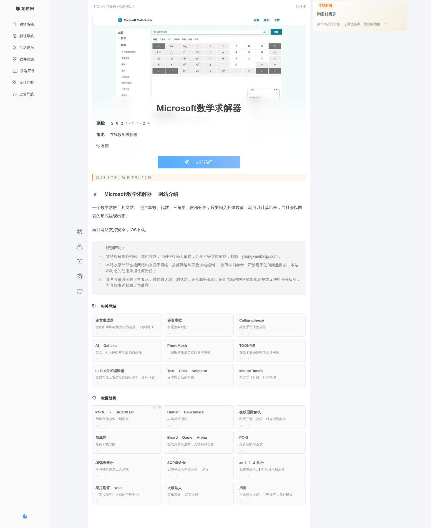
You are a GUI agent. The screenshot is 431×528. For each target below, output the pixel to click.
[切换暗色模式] (24, 516)
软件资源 (23, 59)
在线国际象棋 (250, 412)
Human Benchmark (185, 412)
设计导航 (23, 82)
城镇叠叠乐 (104, 463)
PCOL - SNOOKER (114, 412)
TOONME (247, 345)
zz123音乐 (251, 463)
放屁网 (100, 437)
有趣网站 (125, 7)
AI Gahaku (106, 345)
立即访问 (199, 162)
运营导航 (23, 94)
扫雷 (242, 488)
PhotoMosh (177, 345)
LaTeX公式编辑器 (109, 371)
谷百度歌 (174, 320)
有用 (102, 146)
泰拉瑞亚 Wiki (108, 488)
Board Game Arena (187, 437)
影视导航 (23, 36)
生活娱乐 (23, 48)
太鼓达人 (174, 488)
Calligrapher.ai (251, 320)
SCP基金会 (176, 463)
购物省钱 (23, 24)
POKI (243, 437)
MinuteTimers (251, 371)
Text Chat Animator (187, 371)
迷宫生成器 (104, 320)
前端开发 (23, 71)
